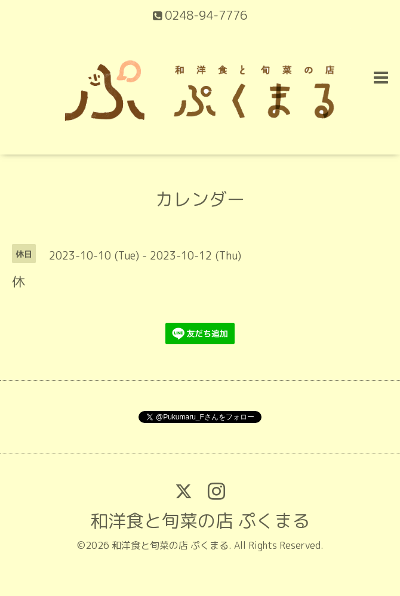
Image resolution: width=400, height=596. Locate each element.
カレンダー (200, 199)
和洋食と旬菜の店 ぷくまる (200, 520)
